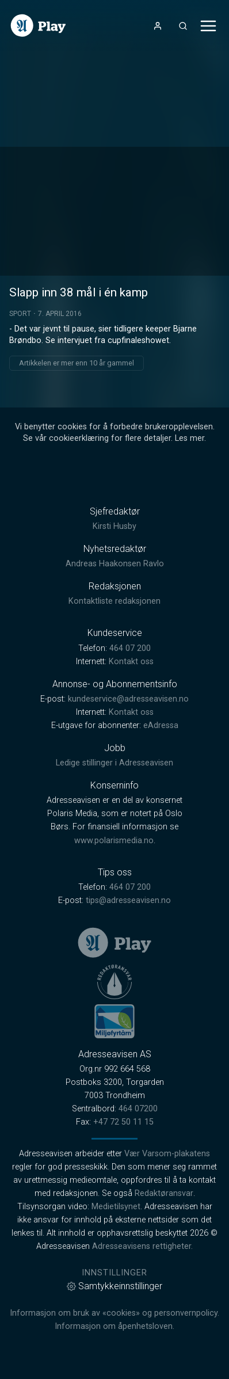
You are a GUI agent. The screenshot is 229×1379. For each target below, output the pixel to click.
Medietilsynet (115, 1207)
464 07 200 (130, 648)
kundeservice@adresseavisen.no (128, 699)
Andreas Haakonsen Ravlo (115, 564)
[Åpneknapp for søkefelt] (182, 25)
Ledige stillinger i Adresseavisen (114, 763)
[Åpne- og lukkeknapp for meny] (208, 25)
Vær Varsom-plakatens (167, 1154)
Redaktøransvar (164, 1193)
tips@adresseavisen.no (128, 900)
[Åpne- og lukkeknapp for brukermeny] (157, 25)
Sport (20, 314)
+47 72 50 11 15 (123, 1122)
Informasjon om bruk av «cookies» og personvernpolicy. (114, 1313)
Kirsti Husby (114, 526)
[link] (38, 26)
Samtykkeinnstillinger (114, 1286)
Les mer (189, 438)
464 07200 (138, 1109)
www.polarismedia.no (114, 840)
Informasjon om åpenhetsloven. (114, 1326)
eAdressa (160, 725)
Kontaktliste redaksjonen (114, 601)
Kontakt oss (131, 661)
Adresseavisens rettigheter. (142, 1246)
